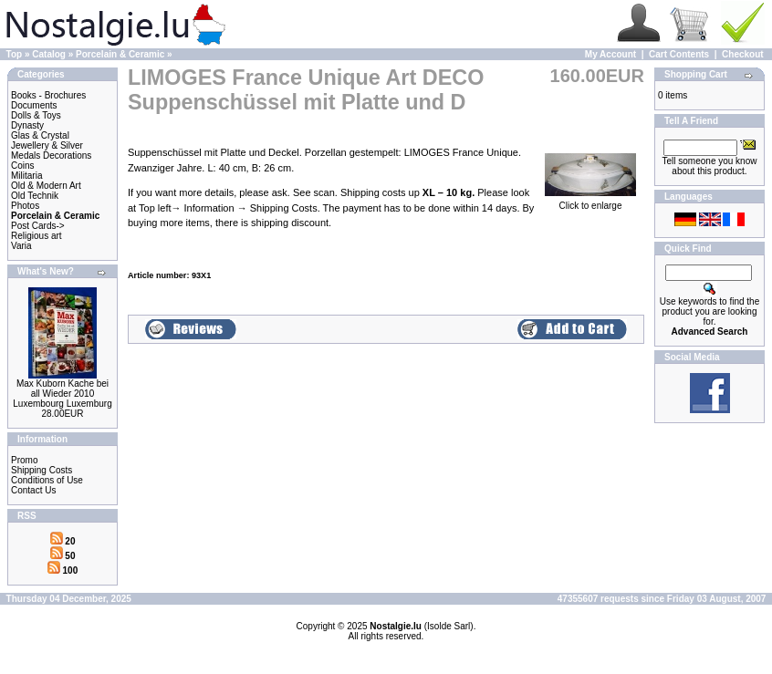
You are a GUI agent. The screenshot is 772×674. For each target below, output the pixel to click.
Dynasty (27, 125)
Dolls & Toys (36, 115)
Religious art (36, 236)
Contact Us (33, 490)
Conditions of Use (47, 480)
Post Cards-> (38, 226)
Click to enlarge (590, 201)
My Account (610, 54)
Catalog (49, 54)
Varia (21, 246)
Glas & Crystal (40, 135)
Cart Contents (679, 54)
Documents (34, 105)
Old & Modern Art (46, 186)
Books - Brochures (48, 95)
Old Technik (34, 196)
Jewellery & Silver (47, 145)
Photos (25, 206)
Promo (24, 460)
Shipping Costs (41, 470)
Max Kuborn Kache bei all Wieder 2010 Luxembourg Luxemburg (62, 393)
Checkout (743, 54)
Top (14, 54)
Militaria (26, 176)
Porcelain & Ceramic (120, 54)
